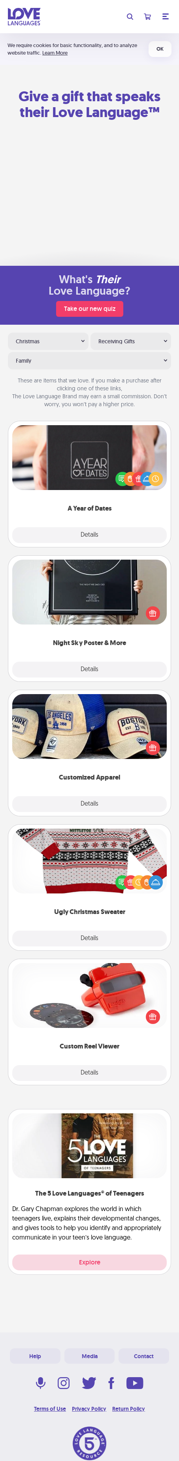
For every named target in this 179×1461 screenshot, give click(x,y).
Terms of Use (50, 1408)
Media (90, 1356)
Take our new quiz (89, 309)
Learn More (55, 52)
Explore (89, 1262)
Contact (144, 1356)
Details (89, 535)
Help (35, 1356)
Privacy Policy (89, 1408)
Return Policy (128, 1408)
